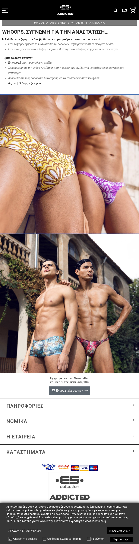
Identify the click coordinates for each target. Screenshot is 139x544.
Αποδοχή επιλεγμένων (25, 530)
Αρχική (12, 83)
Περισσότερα (121, 539)
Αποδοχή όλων (119, 530)
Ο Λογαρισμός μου (30, 83)
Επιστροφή (14, 62)
